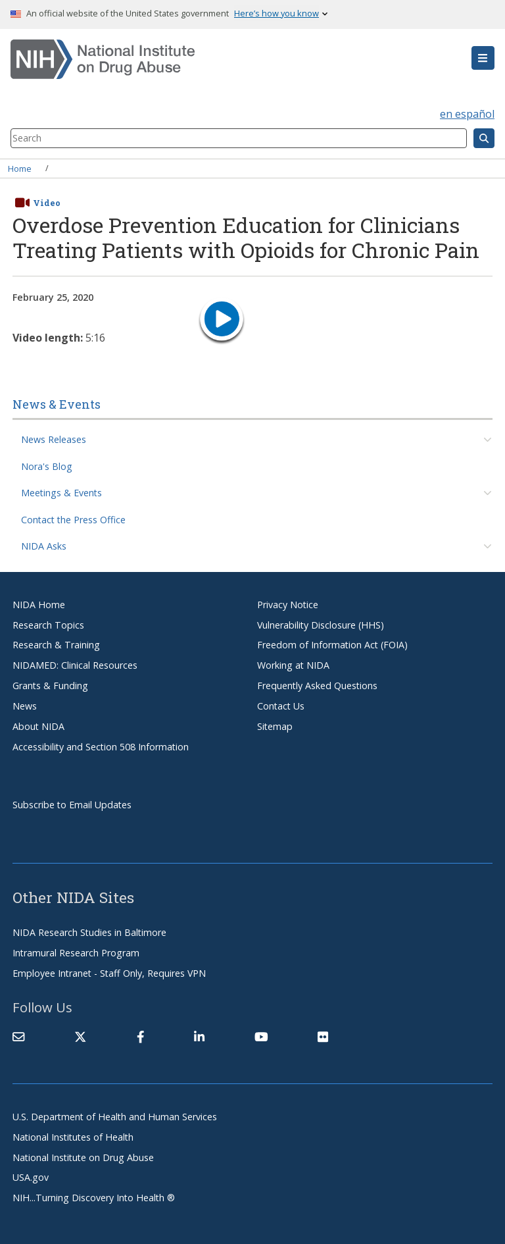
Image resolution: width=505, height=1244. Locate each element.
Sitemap (275, 726)
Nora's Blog (46, 466)
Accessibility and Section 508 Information (100, 746)
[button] (482, 58)
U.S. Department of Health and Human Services (114, 1116)
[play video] (221, 321)
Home (20, 168)
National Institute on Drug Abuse (83, 1157)
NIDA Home (38, 604)
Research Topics (48, 625)
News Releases (53, 439)
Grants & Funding (50, 685)
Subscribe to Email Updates (72, 804)
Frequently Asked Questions (317, 685)
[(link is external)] (80, 1036)
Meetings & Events (61, 492)
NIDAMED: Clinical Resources (74, 665)
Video (46, 202)
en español (467, 114)
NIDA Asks (43, 546)
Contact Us (280, 706)
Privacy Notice (287, 604)
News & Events (56, 404)
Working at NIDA (293, 665)
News (24, 706)
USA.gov (30, 1177)
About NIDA (38, 726)
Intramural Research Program (75, 952)
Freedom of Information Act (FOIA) (332, 644)
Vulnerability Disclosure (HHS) (320, 625)
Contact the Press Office (73, 519)
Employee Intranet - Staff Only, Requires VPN (109, 973)
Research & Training (56, 644)
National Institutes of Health (72, 1137)
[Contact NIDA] (18, 1036)
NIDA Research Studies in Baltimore (89, 932)
